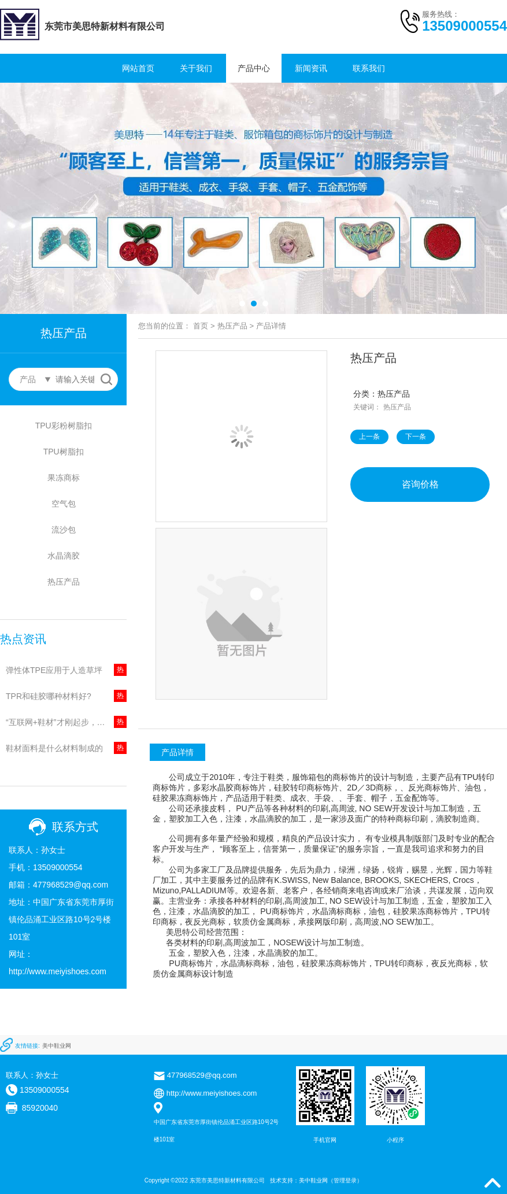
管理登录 (345, 1180)
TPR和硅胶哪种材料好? (48, 696)
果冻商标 (63, 477)
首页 (200, 325)
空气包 (63, 503)
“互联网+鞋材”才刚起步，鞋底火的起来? (66, 722)
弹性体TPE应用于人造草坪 (54, 670)
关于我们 (196, 68)
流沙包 (63, 529)
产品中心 (254, 68)
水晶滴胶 (63, 555)
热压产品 (63, 581)
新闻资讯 (311, 68)
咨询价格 (420, 484)
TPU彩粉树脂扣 (63, 425)
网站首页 (138, 68)
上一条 (369, 436)
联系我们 (369, 68)
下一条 (415, 436)
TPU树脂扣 (63, 451)
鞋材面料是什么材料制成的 (54, 748)
